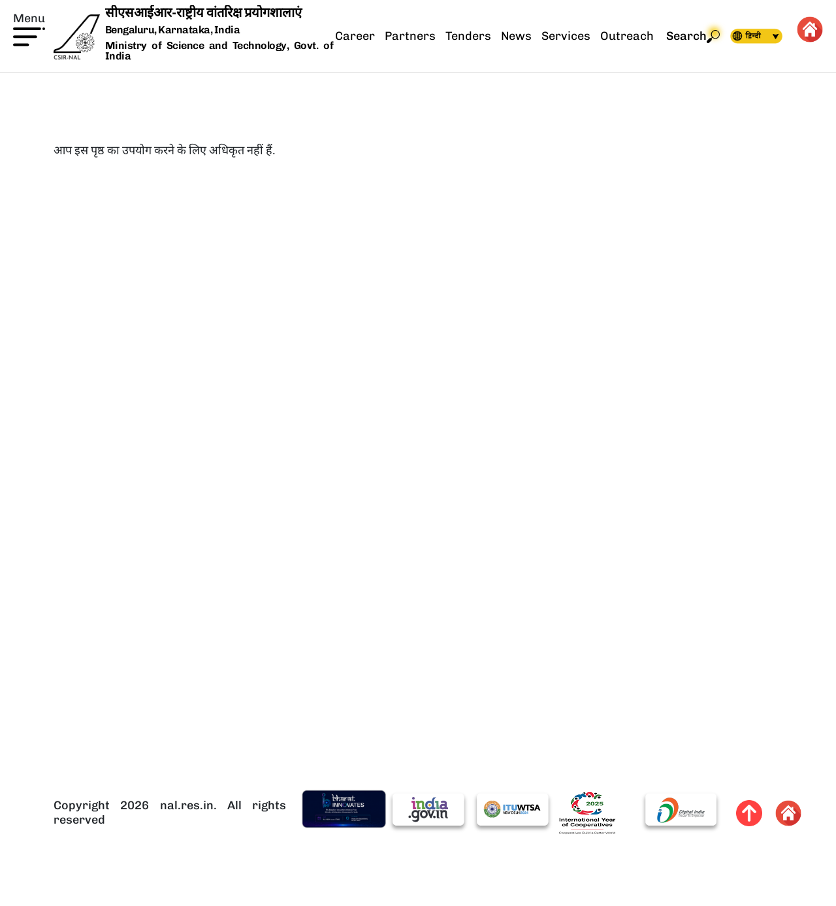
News (516, 36)
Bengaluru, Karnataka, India (172, 30)
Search (693, 36)
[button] (29, 28)
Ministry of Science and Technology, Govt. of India (219, 50)
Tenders (468, 36)
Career (355, 36)
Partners (410, 36)
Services (565, 36)
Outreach (627, 36)
